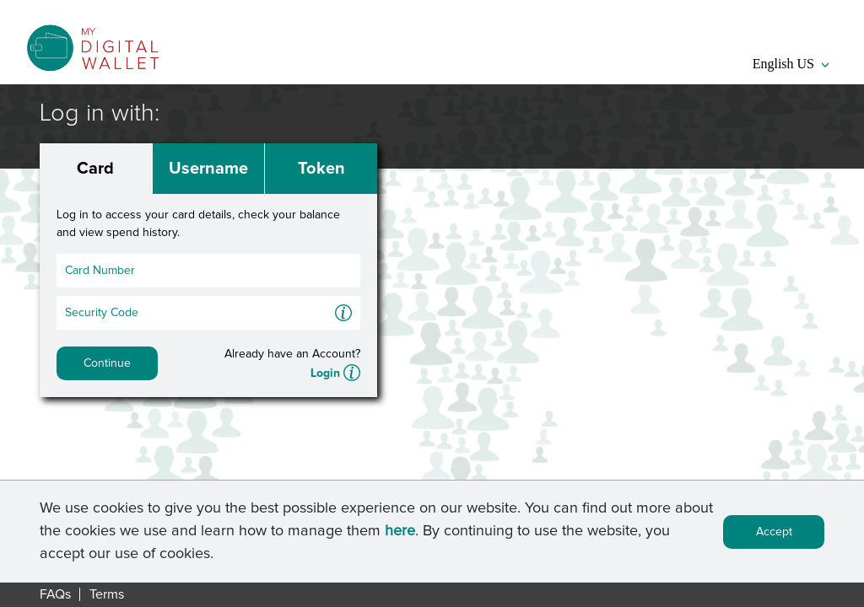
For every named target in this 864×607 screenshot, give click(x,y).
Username (208, 168)
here (400, 533)
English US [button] (791, 63)
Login (325, 373)
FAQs (55, 594)
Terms (106, 594)
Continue (107, 363)
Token (321, 168)
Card (95, 168)
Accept (774, 534)
